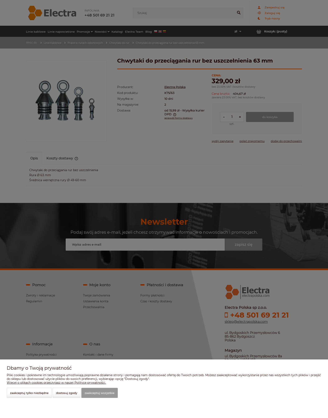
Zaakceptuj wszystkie (99, 393)
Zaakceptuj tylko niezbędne (29, 393)
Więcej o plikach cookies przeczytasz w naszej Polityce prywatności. (56, 383)
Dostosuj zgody (66, 393)
